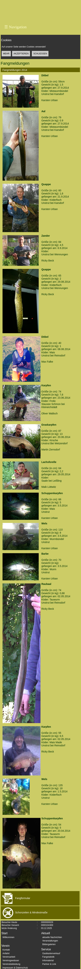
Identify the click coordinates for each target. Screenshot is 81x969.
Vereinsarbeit (9, 957)
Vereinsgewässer (11, 960)
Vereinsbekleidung (11, 964)
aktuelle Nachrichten (52, 937)
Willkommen (8, 937)
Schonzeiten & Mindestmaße (24, 912)
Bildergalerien (49, 944)
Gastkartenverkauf (51, 953)
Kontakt (6, 950)
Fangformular (15, 898)
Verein (5, 945)
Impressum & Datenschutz (15, 967)
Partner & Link (49, 964)
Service (46, 949)
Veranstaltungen (50, 940)
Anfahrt (6, 953)
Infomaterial (48, 960)
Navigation (15, 27)
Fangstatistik (48, 957)
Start (4, 933)
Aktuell (45, 933)
